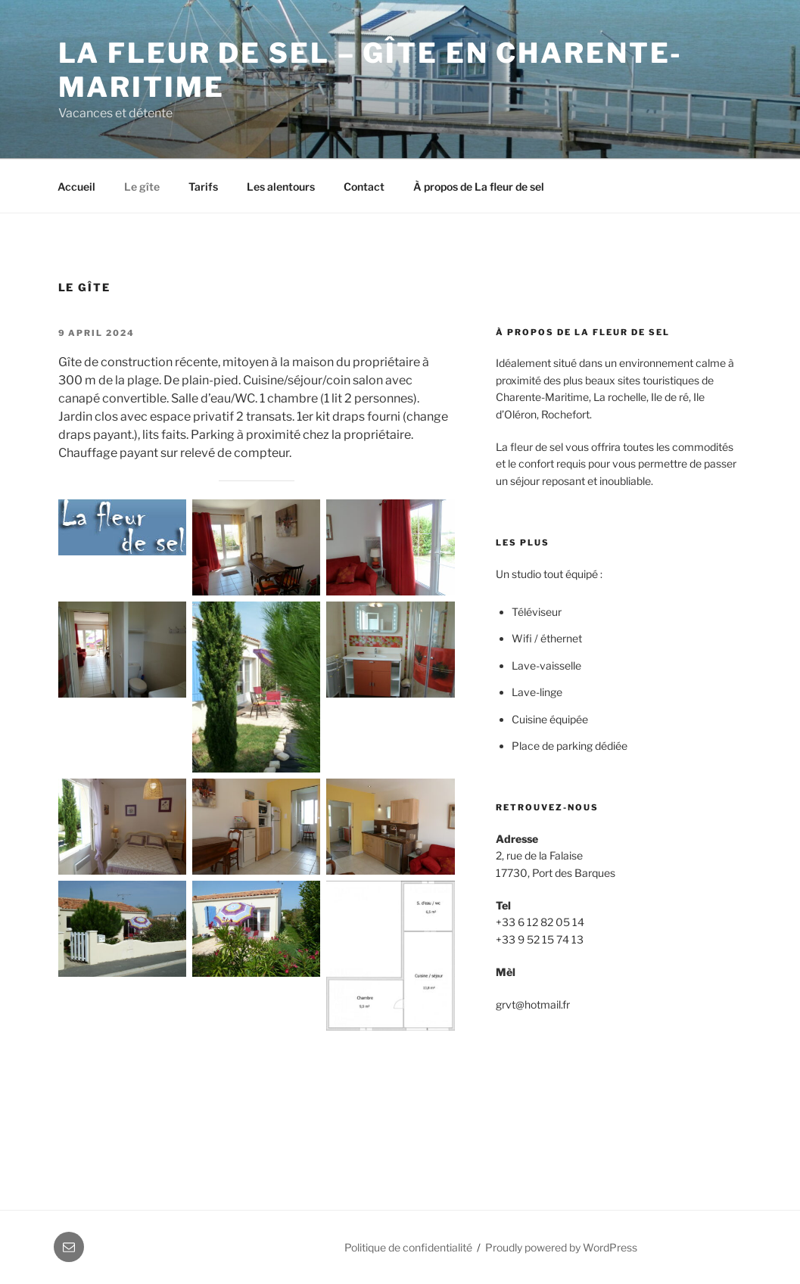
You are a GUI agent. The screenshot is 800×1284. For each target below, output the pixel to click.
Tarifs (203, 186)
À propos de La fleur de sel (478, 186)
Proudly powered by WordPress (561, 1247)
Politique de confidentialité (408, 1247)
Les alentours (281, 186)
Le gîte (142, 186)
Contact (364, 186)
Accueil (76, 186)
